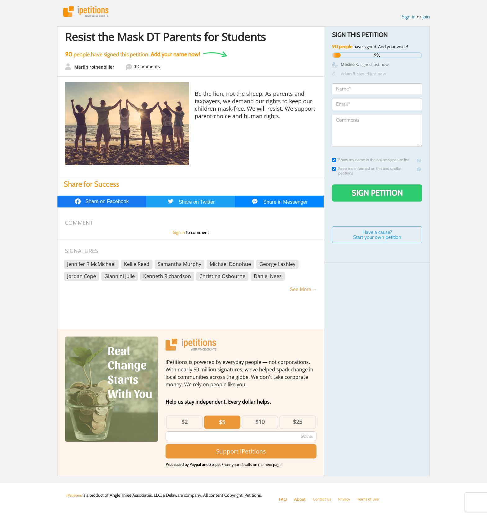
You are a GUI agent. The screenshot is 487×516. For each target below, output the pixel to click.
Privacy (347, 499)
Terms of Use (373, 499)
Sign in (409, 18)
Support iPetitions (241, 453)
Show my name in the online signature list (370, 161)
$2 (184, 423)
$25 (297, 423)
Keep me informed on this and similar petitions (366, 172)
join (426, 18)
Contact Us (323, 499)
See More (300, 291)
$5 (222, 423)
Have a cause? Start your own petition (377, 236)
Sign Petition (377, 194)
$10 (260, 423)
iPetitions (89, 12)
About (300, 499)
